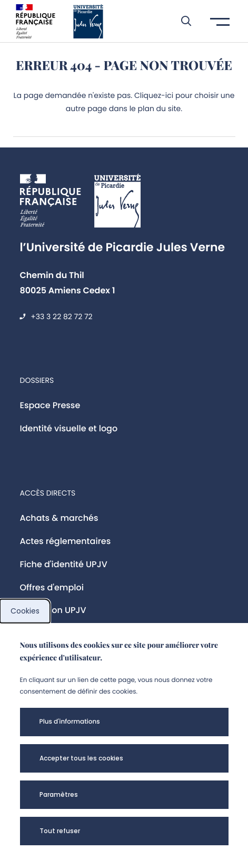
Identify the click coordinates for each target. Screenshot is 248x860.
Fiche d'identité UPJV (63, 564)
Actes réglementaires (65, 541)
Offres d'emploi (52, 587)
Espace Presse (50, 405)
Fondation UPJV (53, 610)
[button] (180, 21)
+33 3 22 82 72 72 (61, 316)
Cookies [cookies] (25, 611)
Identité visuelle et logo (69, 428)
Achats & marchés (59, 518)
